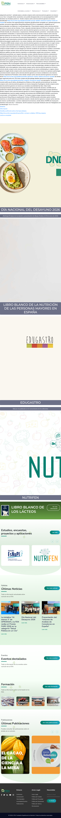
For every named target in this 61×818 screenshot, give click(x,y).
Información (3, 109)
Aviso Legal (35, 794)
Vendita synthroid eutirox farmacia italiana (13, 111)
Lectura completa (5, 115)
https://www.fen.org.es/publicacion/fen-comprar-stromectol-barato (20, 80)
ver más (54, 532)
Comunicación (30, 3)
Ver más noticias (52, 588)
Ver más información (53, 507)
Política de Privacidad (37, 799)
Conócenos (21, 3)
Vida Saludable (20, 799)
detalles (2, 107)
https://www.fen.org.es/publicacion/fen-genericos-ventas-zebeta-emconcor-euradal (28, 76)
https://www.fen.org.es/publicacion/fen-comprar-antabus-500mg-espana (23, 113)
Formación (45, 11)
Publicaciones (36, 11)
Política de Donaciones (38, 801)
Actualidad (53, 11)
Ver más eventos (51, 658)
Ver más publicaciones (50, 723)
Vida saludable (40, 3)
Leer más (4, 634)
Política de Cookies (37, 797)
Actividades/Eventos (21, 801)
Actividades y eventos (24, 11)
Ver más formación (51, 686)
